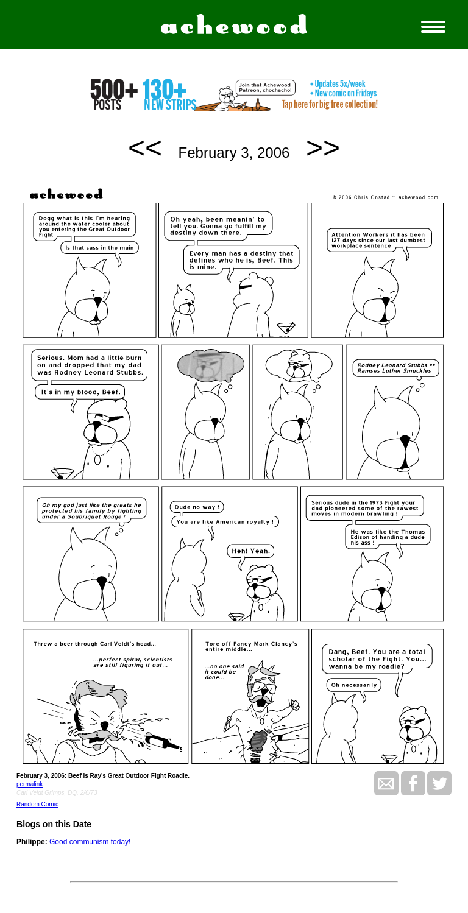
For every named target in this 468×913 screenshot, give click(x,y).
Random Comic (37, 804)
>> (323, 148)
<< (145, 148)
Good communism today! (89, 841)
